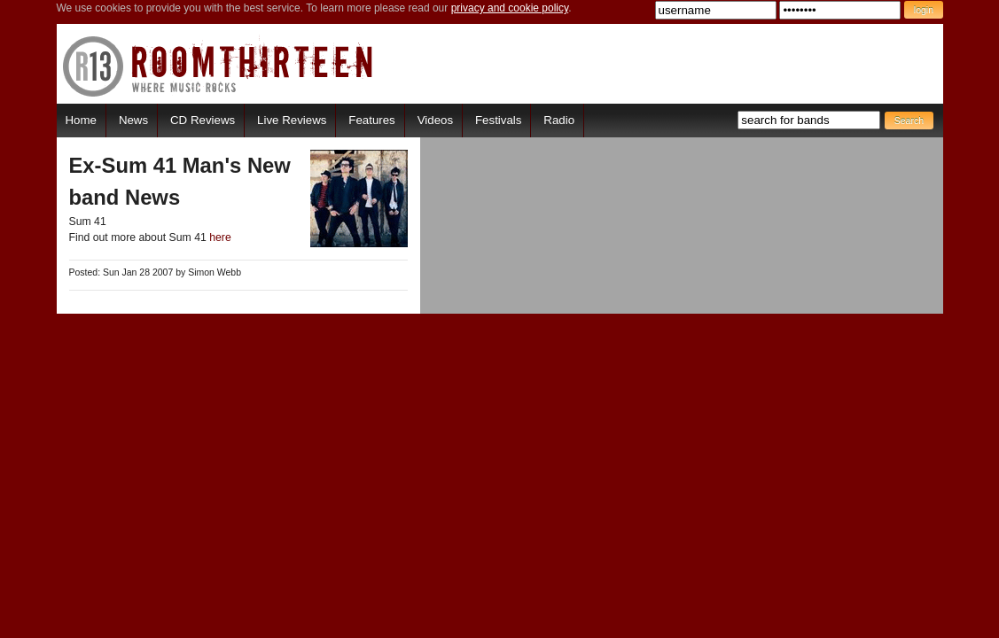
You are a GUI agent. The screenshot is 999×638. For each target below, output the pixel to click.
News (133, 120)
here (220, 237)
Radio (558, 120)
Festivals (498, 120)
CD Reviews (202, 120)
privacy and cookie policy (510, 8)
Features (371, 120)
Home (81, 120)
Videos (435, 120)
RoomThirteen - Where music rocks (218, 66)
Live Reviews (291, 120)
